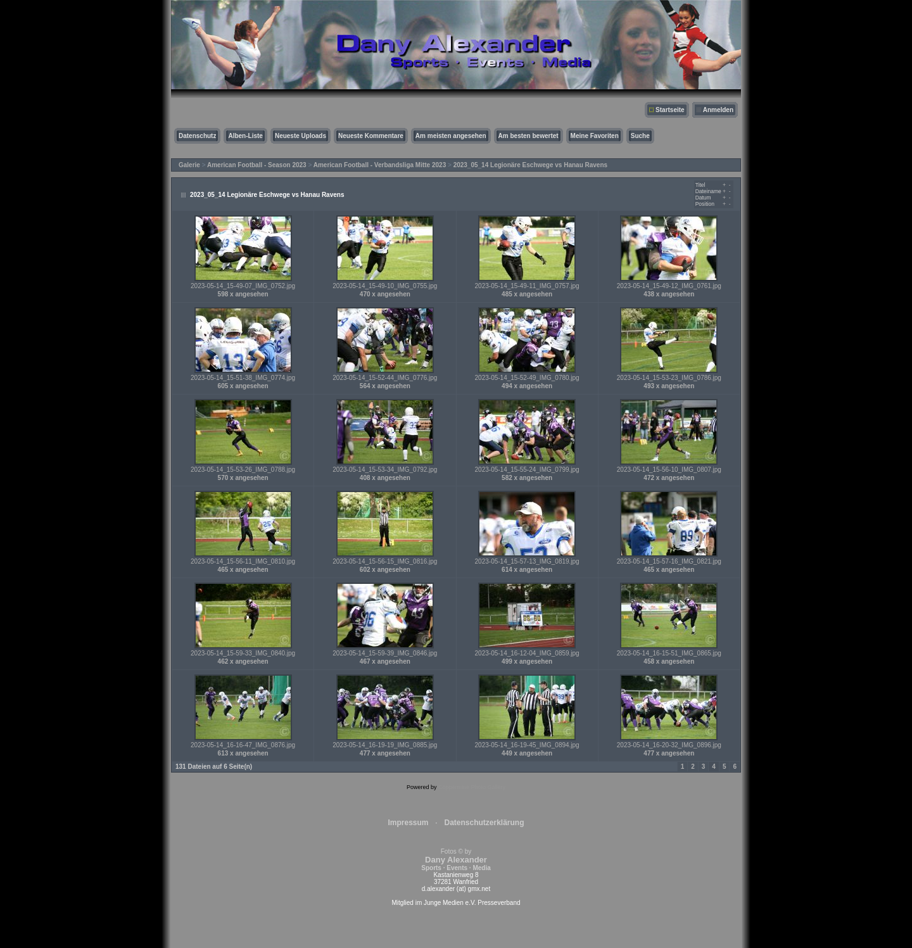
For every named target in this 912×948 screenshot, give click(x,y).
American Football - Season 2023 (257, 164)
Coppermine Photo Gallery (471, 787)
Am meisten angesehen (450, 135)
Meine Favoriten (595, 135)
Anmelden (718, 109)
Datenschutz (197, 135)
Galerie (189, 164)
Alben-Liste (245, 135)
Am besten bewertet (528, 135)
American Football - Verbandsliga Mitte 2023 (380, 164)
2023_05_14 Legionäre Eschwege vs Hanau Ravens (530, 164)
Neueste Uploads (300, 135)
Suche (640, 135)
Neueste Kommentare (370, 135)
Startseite (670, 109)
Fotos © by (455, 859)
